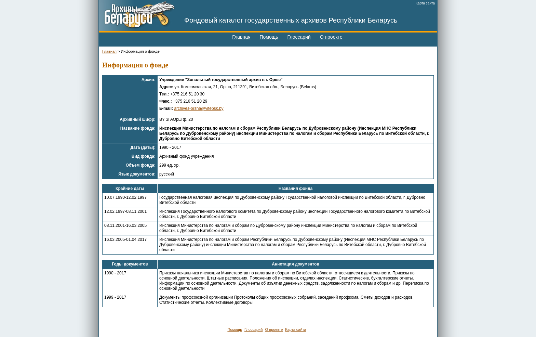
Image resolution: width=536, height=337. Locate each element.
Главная (241, 37)
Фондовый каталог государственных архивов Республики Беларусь (291, 20)
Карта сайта (425, 3)
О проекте (331, 37)
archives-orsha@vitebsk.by (198, 108)
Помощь (269, 37)
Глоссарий (299, 37)
